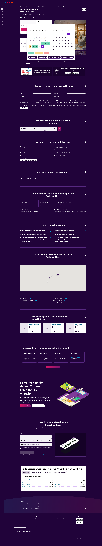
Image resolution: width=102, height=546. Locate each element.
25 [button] (45, 43)
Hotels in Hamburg (26, 479)
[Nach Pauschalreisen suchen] (2, 14)
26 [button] (48, 43)
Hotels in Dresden (25, 482)
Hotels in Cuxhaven (58, 488)
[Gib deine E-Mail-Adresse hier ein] (37, 444)
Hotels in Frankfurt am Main (59, 482)
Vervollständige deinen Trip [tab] (60, 472)
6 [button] (62, 37)
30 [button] (39, 46)
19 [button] (48, 40)
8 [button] (36, 37)
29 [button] (36, 46)
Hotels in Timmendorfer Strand (28, 488)
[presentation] (75, 73)
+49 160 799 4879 (24, 15)
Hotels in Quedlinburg (59, 6)
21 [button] (33, 43)
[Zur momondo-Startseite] (9, 2)
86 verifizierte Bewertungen (34, 17)
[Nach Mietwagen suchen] (2, 11)
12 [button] (48, 37)
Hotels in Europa (30, 6)
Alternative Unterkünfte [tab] (37, 472)
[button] (2, 2)
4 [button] (45, 34)
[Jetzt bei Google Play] (68, 73)
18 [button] (45, 40)
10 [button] (42, 37)
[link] (53, 367)
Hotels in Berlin (57, 479)
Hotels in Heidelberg (26, 486)
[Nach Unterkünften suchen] (2, 8)
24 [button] (42, 43)
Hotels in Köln (25, 480)
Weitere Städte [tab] (26, 472)
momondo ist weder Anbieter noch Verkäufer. (53, 504)
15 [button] (36, 40)
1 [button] (36, 34)
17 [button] (42, 40)
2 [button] (39, 34)
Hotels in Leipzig (57, 484)
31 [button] (42, 46)
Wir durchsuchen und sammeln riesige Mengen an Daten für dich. (53, 506)
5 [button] (59, 37)
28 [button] (33, 46)
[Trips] (2, 18)
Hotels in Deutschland (39, 6)
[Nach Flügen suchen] (2, 6)
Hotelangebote (23, 6)
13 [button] (30, 40)
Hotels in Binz (56, 486)
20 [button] (30, 43)
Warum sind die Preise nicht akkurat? (53, 508)
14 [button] (33, 40)
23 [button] (39, 43)
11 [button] (45, 37)
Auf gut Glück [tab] (48, 472)
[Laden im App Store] (75, 73)
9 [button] (39, 37)
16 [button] (39, 40)
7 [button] (33, 37)
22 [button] (36, 43)
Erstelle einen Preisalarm (75, 357)
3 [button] (42, 34)
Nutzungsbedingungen (43, 454)
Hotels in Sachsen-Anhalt (48, 6)
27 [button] (30, 46)
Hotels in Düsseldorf (26, 484)
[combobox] (37, 437)
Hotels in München (57, 480)
